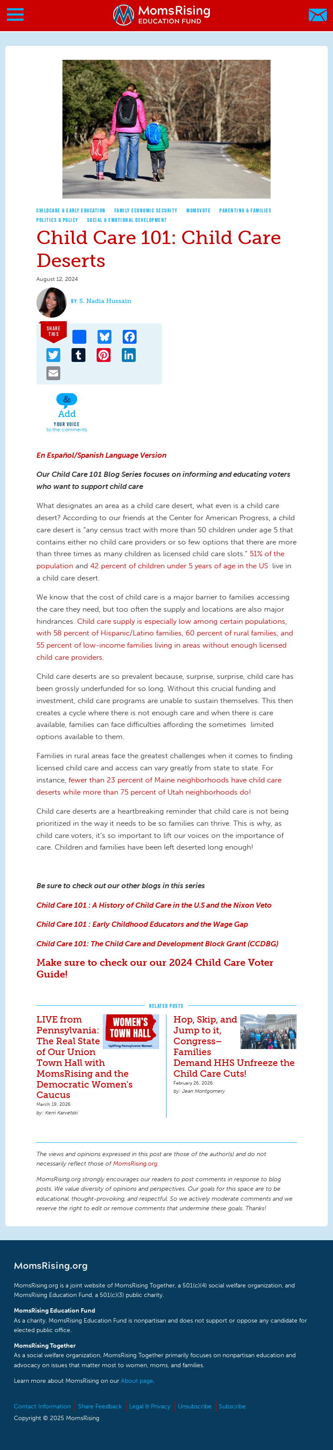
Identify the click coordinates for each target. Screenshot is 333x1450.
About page (137, 1381)
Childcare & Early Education (71, 210)
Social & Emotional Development (127, 220)
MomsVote (198, 210)
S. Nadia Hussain (105, 301)
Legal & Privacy (149, 1406)
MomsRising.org (162, 15)
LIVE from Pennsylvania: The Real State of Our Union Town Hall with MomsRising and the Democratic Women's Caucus (84, 1057)
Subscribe (232, 1406)
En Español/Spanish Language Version (101, 455)
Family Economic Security (146, 210)
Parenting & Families (245, 210)
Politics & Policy (57, 220)
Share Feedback (100, 1406)
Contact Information (42, 1406)
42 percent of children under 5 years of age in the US (179, 565)
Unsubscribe (195, 1406)
